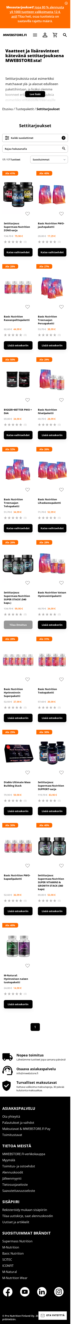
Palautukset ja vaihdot (18, 1123)
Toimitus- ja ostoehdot (18, 1166)
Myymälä (8, 1160)
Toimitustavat (12, 1135)
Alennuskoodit (12, 1172)
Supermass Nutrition (17, 1241)
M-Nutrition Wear (15, 1278)
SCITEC (7, 1259)
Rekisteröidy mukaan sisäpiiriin (24, 1210)
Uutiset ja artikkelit (15, 1222)
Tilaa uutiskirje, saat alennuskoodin (27, 1216)
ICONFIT (8, 1266)
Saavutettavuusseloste (18, 1191)
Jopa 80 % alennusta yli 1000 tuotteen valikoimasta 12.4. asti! (37, 12)
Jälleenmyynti (11, 1178)
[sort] (49, 159)
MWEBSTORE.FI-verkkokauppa (23, 1154)
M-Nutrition (10, 1247)
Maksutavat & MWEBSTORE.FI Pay (26, 1129)
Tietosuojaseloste (15, 1184)
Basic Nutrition (13, 1253)
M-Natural (9, 1272)
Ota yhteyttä (11, 1116)
